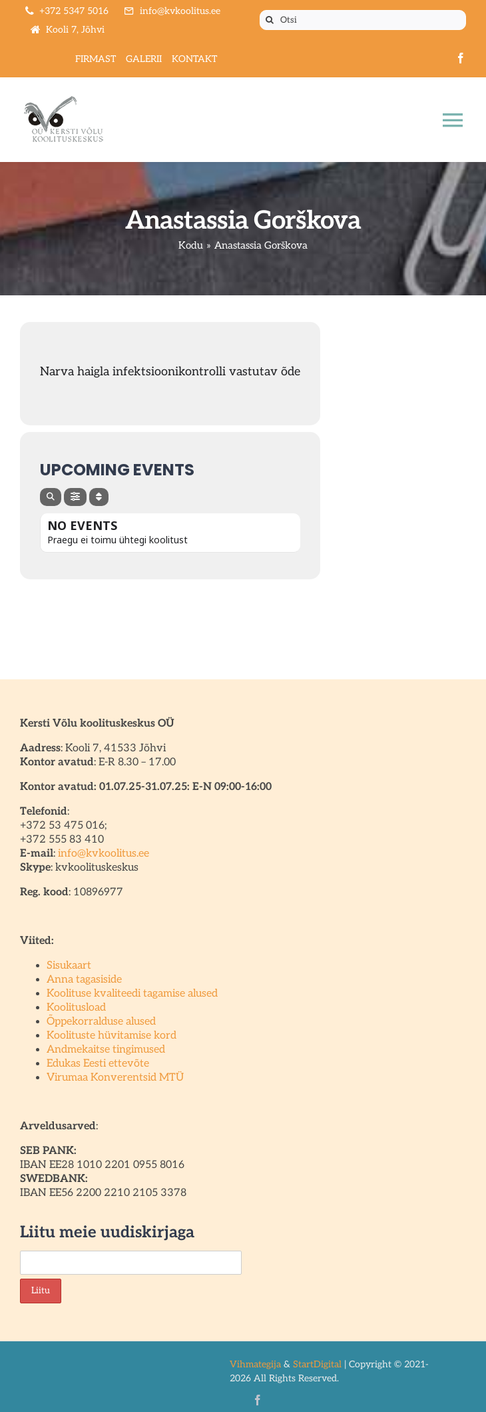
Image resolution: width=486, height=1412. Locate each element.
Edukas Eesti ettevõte (98, 1063)
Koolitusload (76, 1007)
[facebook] (460, 58)
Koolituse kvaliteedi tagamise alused (132, 993)
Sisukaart (69, 965)
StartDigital (317, 1364)
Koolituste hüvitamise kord (111, 1035)
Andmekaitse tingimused (106, 1049)
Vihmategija (255, 1364)
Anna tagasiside (84, 979)
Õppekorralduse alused (101, 1021)
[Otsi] (363, 20)
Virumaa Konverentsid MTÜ (115, 1077)
